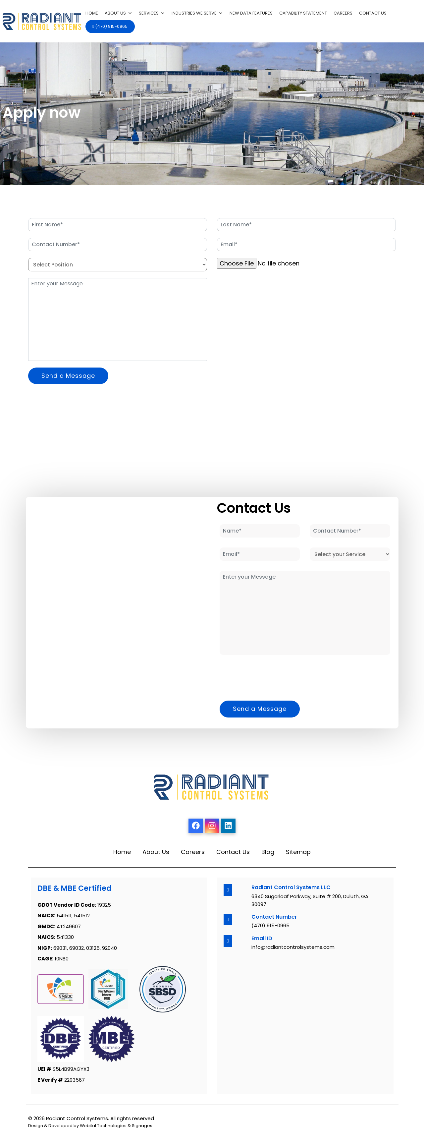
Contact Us (373, 13)
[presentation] (267, 291)
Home (91, 13)
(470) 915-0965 (110, 26)
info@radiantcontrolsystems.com (293, 947)
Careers (343, 13)
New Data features (251, 13)
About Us (118, 13)
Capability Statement (303, 13)
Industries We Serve (197, 13)
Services (152, 13)
